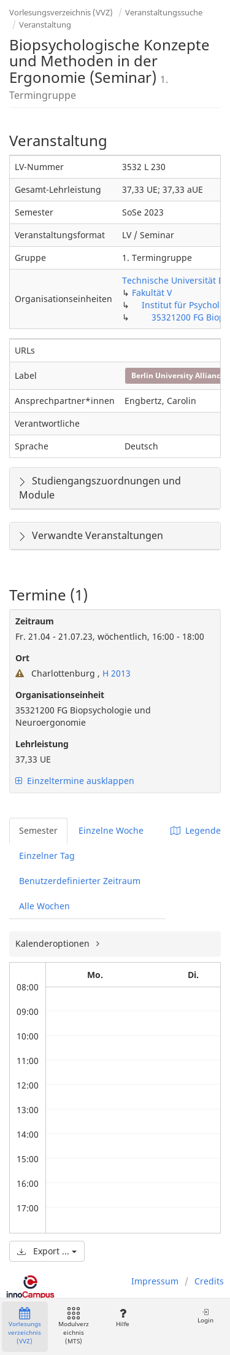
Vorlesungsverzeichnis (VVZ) (61, 12)
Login (205, 1316)
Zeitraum (34, 621)
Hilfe (122, 1318)
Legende (196, 830)
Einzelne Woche (111, 830)
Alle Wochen (44, 906)
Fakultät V (152, 292)
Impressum (154, 1281)
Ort (22, 658)
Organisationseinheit (59, 695)
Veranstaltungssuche (163, 12)
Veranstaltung (45, 24)
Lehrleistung (42, 744)
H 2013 (115, 673)
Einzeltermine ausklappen (74, 780)
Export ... (47, 1251)
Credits (209, 1281)
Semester (38, 830)
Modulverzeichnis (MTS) (73, 1326)
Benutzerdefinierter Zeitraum (79, 881)
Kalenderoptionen (53, 943)
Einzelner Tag (47, 855)
